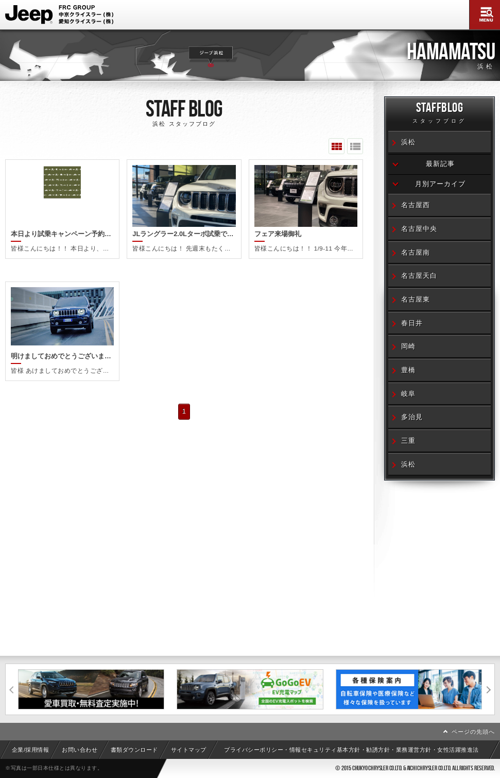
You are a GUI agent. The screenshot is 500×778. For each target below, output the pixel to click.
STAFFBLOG (439, 114)
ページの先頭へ (473, 732)
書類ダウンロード (134, 750)
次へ (488, 689)
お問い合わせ (79, 750)
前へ (12, 689)
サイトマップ (188, 750)
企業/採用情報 (30, 750)
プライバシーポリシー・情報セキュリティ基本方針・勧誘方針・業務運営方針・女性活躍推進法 (351, 750)
